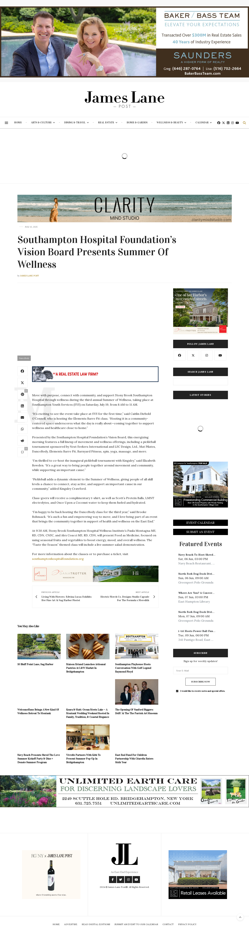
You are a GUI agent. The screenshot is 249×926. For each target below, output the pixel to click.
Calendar (202, 122)
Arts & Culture (41, 122)
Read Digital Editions (96, 924)
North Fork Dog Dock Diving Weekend (203, 573)
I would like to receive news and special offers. (202, 691)
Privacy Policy (187, 924)
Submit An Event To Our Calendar (136, 924)
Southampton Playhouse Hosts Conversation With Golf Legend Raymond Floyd (133, 668)
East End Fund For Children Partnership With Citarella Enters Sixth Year (134, 758)
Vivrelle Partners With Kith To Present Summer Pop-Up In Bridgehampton (83, 758)
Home (18, 122)
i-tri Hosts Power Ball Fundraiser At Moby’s (207, 631)
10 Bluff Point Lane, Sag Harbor (35, 664)
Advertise (70, 924)
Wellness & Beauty (170, 122)
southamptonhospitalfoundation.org (58, 559)
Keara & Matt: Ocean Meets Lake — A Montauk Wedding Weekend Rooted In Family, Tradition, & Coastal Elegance (87, 713)
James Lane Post (29, 275)
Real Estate (106, 122)
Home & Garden (137, 122)
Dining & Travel (75, 122)
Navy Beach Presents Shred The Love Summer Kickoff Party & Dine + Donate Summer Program (38, 758)
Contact (168, 924)
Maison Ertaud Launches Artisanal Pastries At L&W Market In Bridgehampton (86, 668)
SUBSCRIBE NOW (200, 681)
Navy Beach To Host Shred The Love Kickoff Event (211, 554)
